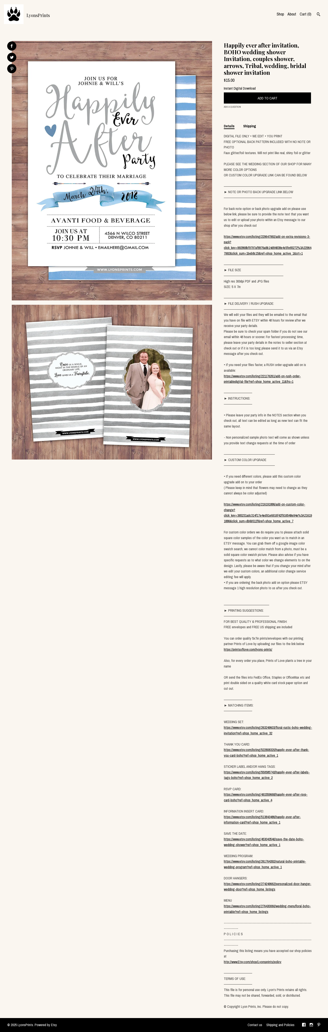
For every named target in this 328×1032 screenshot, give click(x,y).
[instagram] (311, 1025)
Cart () (305, 14)
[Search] (318, 14)
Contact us (255, 1024)
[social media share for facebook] (11, 46)
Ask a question (232, 106)
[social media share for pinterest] (12, 69)
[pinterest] (319, 1025)
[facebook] (304, 1025)
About (291, 14)
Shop (280, 14)
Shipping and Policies (280, 1024)
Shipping (249, 126)
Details (229, 126)
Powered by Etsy (46, 1024)
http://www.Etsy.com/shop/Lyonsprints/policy (252, 961)
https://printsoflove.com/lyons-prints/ (248, 649)
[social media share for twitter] (12, 58)
